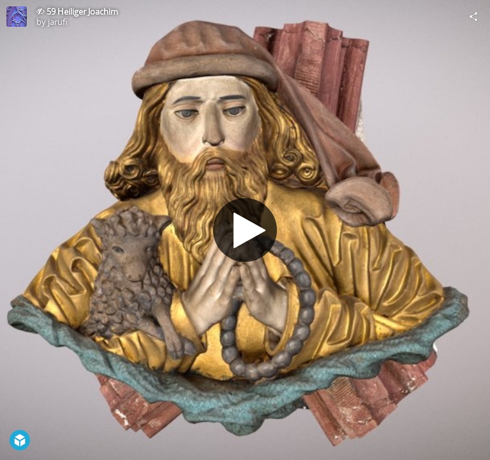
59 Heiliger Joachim (82, 11)
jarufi (58, 21)
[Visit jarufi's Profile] (16, 16)
